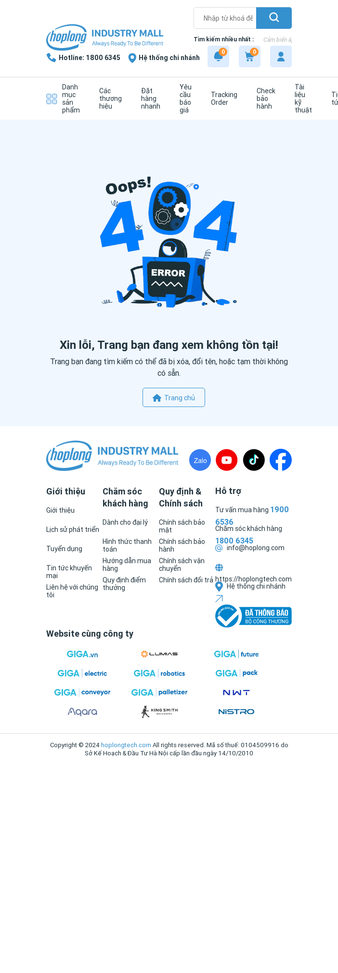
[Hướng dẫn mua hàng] (130, 564)
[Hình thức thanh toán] (130, 545)
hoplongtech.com (126, 745)
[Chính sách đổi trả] (186, 580)
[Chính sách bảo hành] (187, 545)
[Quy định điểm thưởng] (130, 583)
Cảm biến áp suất (285, 39)
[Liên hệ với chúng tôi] (74, 591)
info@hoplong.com (250, 547)
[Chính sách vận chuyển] (187, 564)
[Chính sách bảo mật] (187, 526)
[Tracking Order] (221, 98)
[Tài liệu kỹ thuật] (301, 98)
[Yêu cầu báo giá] (183, 98)
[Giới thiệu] (60, 510)
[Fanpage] (281, 460)
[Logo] (104, 38)
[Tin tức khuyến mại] (74, 571)
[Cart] (249, 56)
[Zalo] (200, 460)
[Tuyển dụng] (64, 549)
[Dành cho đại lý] (125, 522)
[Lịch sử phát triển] (72, 529)
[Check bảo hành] (263, 98)
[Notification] (218, 56)
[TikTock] (254, 460)
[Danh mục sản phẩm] (63, 98)
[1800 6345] (83, 57)
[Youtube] (227, 460)
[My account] (281, 56)
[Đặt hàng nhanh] (148, 98)
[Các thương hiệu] (108, 98)
